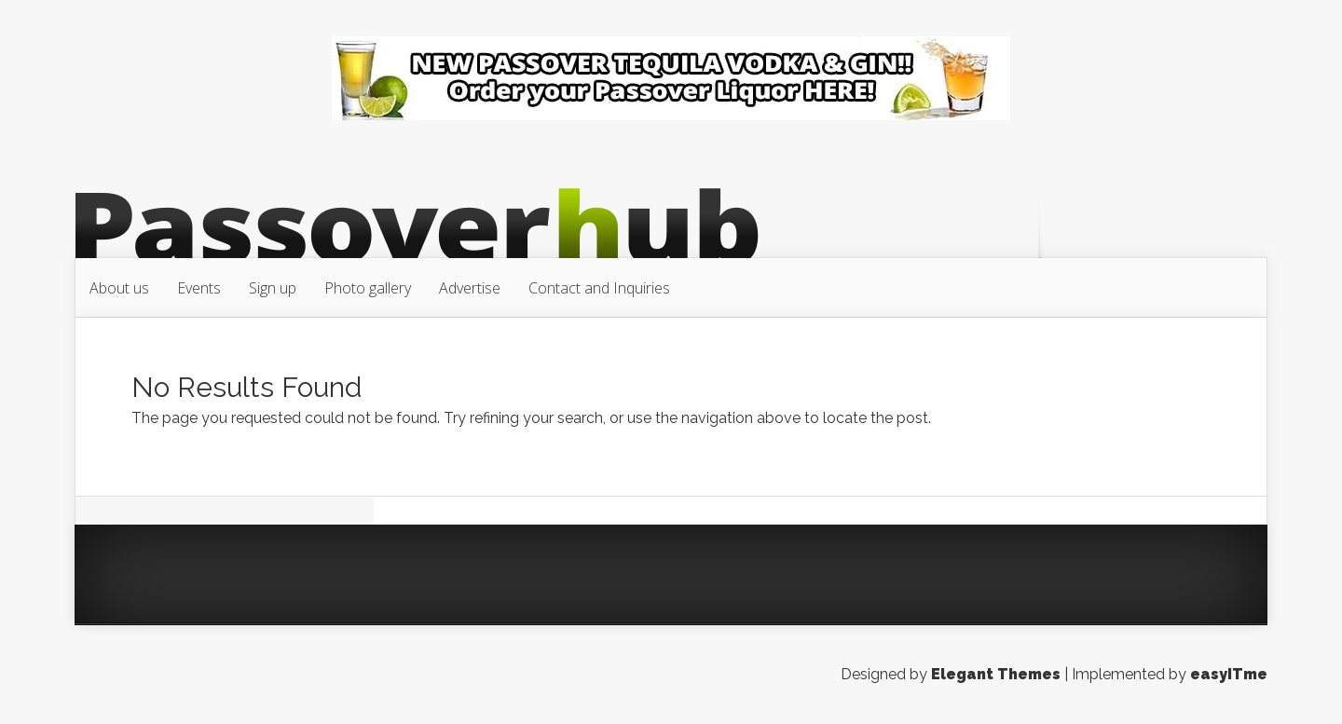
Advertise (469, 288)
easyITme (1228, 674)
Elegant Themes (996, 674)
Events (199, 288)
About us (119, 288)
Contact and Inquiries (599, 288)
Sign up (272, 288)
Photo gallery (367, 288)
